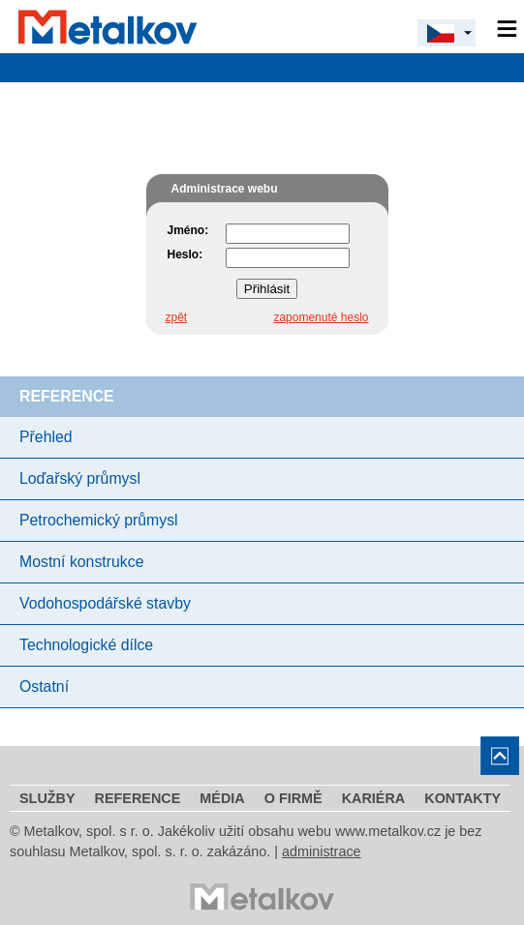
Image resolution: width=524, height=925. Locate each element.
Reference (138, 798)
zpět (177, 317)
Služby (47, 798)
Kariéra (374, 798)
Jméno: (188, 230)
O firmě (293, 798)
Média (222, 798)
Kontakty (462, 798)
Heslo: (185, 254)
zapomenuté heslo (320, 317)
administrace (321, 851)
